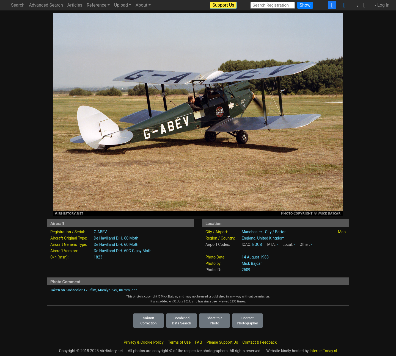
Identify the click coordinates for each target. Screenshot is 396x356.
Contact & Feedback (259, 342)
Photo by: (213, 263)
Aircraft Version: (64, 251)
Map (342, 232)
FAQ (198, 342)
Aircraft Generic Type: (68, 244)
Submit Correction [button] (148, 320)
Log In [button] (383, 5)
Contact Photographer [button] (247, 320)
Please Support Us (222, 342)
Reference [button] (96, 5)
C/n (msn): (59, 257)
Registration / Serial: (67, 232)
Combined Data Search (181, 320)
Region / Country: (220, 238)
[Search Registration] (272, 5)
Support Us (223, 5)
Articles (74, 5)
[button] (363, 5)
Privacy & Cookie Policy (144, 342)
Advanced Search (46, 5)
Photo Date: (215, 257)
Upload (121, 5)
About (141, 5)
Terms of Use (179, 342)
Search (17, 5)
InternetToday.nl (323, 351)
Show (305, 5)
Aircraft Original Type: (68, 238)
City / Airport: (216, 232)
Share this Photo (214, 320)
